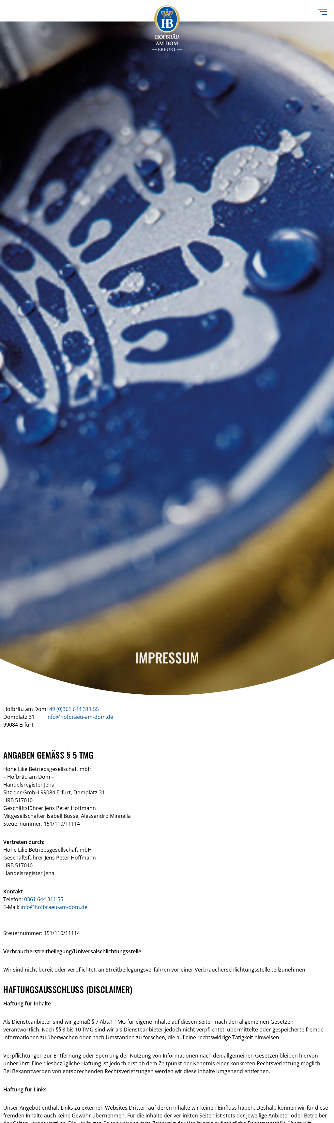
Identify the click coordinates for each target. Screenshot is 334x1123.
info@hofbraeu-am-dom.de (79, 716)
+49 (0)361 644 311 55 (72, 709)
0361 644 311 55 (43, 899)
